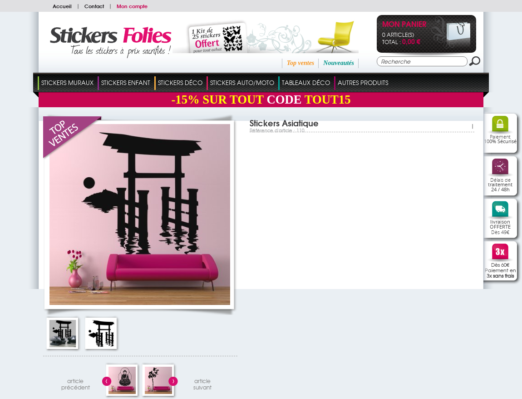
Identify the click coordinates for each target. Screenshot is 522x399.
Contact (94, 6)
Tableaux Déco (306, 82)
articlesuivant (202, 383)
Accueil (62, 6)
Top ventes (301, 63)
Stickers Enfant (125, 82)
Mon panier (404, 24)
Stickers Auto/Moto (242, 82)
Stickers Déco (180, 82)
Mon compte (132, 6)
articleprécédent (75, 383)
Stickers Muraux (67, 82)
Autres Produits (363, 82)
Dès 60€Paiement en (500, 270)
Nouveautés (338, 63)
